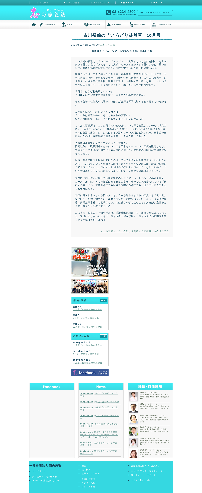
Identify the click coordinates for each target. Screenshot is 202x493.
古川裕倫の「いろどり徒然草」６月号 (99, 425)
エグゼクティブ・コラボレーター (148, 471)
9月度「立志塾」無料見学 (86, 318)
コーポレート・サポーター (144, 475)
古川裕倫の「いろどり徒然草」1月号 (98, 444)
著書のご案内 (88, 478)
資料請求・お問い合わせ (44, 476)
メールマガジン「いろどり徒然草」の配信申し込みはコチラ (134, 231)
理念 (84, 465)
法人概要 (86, 469)
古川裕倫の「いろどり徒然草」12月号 (98, 452)
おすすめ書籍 (88, 486)
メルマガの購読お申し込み (45, 480)
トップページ (39, 471)
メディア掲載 (88, 482)
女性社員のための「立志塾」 (145, 465)
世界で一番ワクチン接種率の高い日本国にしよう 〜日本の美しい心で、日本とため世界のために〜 (99, 434)
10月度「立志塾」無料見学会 (87, 309)
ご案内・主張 (107, 44)
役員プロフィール (91, 473)
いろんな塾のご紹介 (141, 480)
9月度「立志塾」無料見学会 (99, 416)
